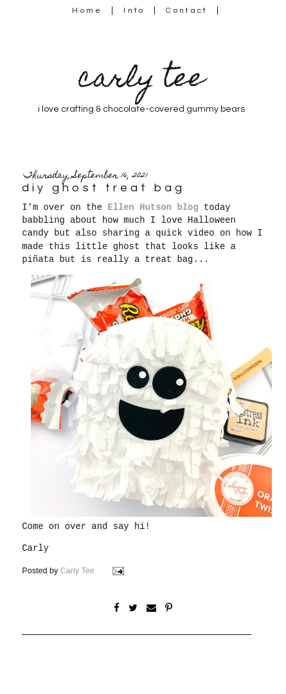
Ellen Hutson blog (152, 207)
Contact (187, 10)
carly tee (141, 81)
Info (134, 10)
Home (87, 10)
